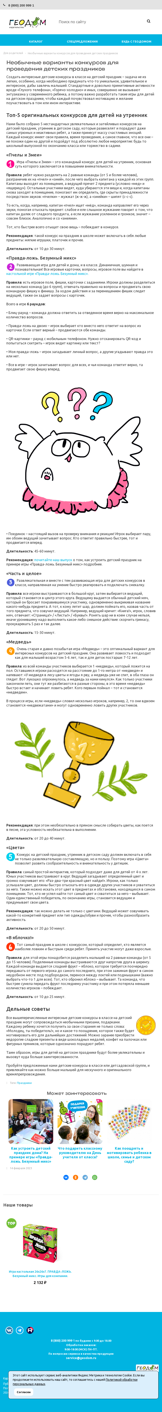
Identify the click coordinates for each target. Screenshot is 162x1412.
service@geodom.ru (81, 1358)
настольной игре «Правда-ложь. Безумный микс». (47, 274)
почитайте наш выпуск (53, 560)
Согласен (24, 1392)
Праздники (24, 1082)
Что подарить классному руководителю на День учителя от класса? (80, 1152)
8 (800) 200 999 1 (21, 5)
